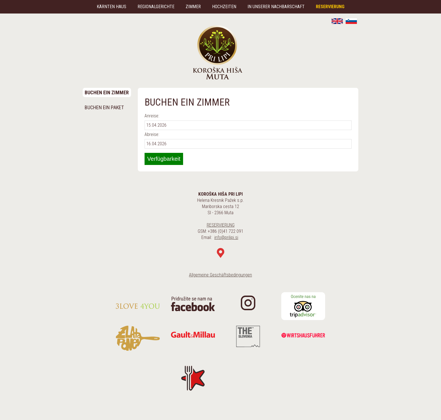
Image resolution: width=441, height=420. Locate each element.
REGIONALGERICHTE (156, 6)
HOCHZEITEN (224, 6)
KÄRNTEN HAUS (111, 6)
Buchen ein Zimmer (107, 92)
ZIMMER (193, 6)
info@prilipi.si (226, 237)
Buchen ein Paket (104, 107)
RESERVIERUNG (330, 6)
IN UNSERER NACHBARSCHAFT (276, 6)
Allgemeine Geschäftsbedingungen (220, 275)
